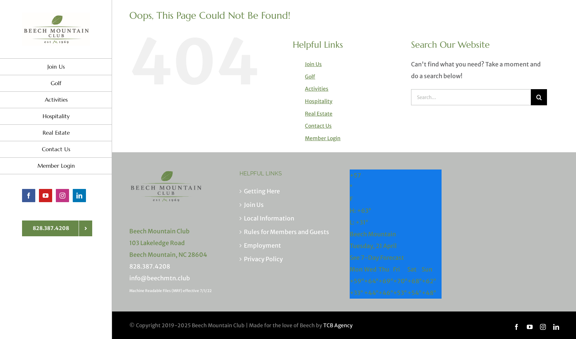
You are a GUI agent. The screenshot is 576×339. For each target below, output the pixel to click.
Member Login (323, 138)
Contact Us (318, 126)
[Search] (539, 97)
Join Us (313, 64)
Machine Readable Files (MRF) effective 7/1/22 (170, 290)
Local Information (269, 218)
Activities (316, 88)
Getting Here (262, 191)
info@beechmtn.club (159, 278)
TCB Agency (338, 325)
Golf (310, 76)
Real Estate (318, 113)
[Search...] (471, 97)
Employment (262, 245)
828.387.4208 (149, 266)
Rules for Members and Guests (286, 232)
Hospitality (318, 101)
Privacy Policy (263, 259)
